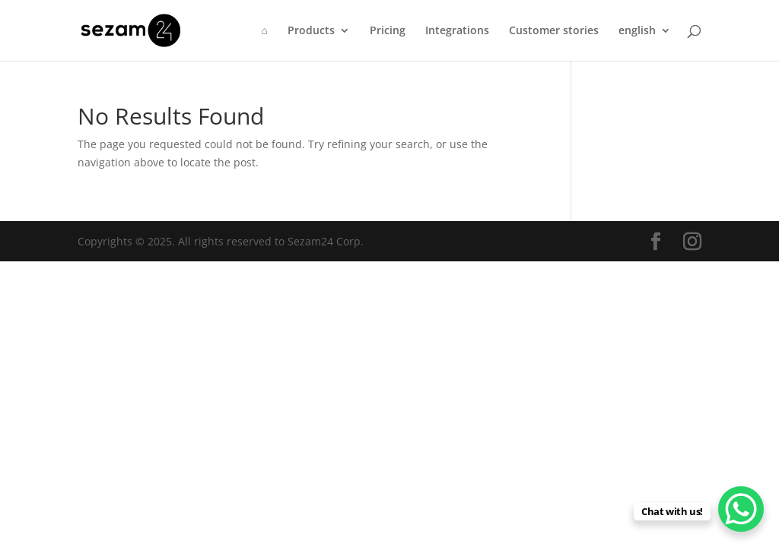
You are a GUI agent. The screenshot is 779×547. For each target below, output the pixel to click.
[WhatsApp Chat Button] (741, 509)
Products (311, 31)
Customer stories (554, 31)
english (637, 31)
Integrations (457, 31)
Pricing (387, 31)
